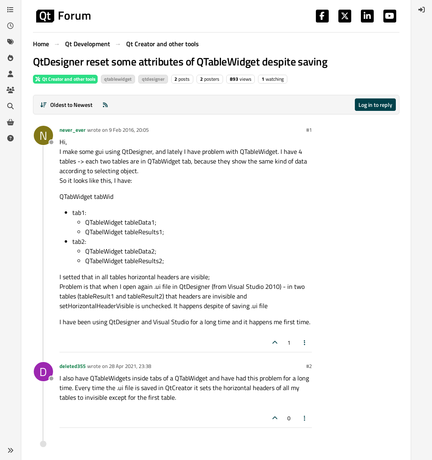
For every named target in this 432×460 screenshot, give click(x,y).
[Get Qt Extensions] (10, 122)
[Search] (10, 106)
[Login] (421, 9)
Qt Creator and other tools (65, 79)
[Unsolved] (10, 138)
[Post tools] (304, 342)
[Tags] (10, 41)
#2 (309, 366)
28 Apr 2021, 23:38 (130, 366)
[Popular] (10, 57)
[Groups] (10, 90)
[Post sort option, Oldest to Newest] (66, 104)
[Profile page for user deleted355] (43, 371)
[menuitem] (421, 9)
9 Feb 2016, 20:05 (129, 130)
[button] (10, 450)
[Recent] (10, 25)
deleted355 (72, 366)
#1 (309, 130)
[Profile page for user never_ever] (43, 135)
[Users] (10, 73)
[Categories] (10, 9)
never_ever (72, 130)
